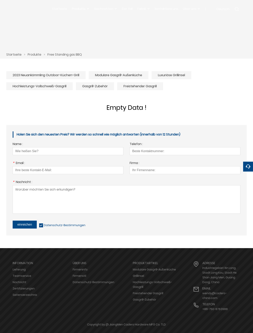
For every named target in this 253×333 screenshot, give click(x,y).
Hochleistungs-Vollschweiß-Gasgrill (39, 86)
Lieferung (19, 269)
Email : (19, 163)
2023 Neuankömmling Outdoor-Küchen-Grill (46, 75)
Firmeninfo (80, 269)
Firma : (134, 163)
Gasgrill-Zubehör (95, 86)
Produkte (34, 54)
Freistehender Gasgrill (140, 86)
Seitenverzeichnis (25, 295)
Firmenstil (79, 276)
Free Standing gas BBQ (64, 54)
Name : (18, 144)
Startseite (14, 54)
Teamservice (22, 276)
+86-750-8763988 (215, 309)
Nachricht (19, 282)
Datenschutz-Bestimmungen (64, 225)
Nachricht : (22, 182)
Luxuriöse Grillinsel (171, 75)
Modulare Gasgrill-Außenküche (118, 75)
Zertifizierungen (24, 288)
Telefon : (136, 144)
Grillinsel (138, 276)
